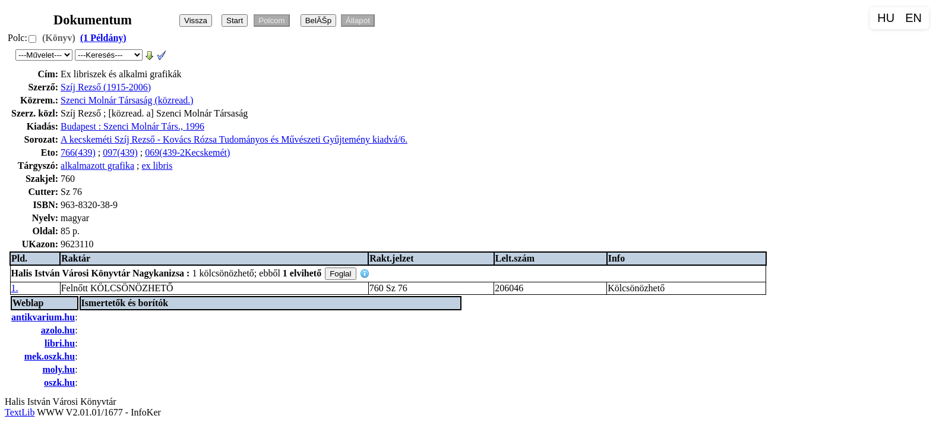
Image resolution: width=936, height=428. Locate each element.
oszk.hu (59, 382)
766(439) (78, 152)
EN (913, 17)
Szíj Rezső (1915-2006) (106, 87)
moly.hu (58, 369)
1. (14, 288)
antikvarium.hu (43, 317)
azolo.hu (58, 330)
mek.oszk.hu (49, 356)
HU (885, 17)
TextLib (19, 412)
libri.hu (60, 343)
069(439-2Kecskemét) (187, 152)
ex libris (156, 165)
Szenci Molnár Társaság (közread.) (127, 100)
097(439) (120, 152)
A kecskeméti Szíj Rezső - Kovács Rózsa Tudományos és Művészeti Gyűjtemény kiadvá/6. (234, 139)
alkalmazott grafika (97, 165)
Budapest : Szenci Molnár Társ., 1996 (132, 126)
